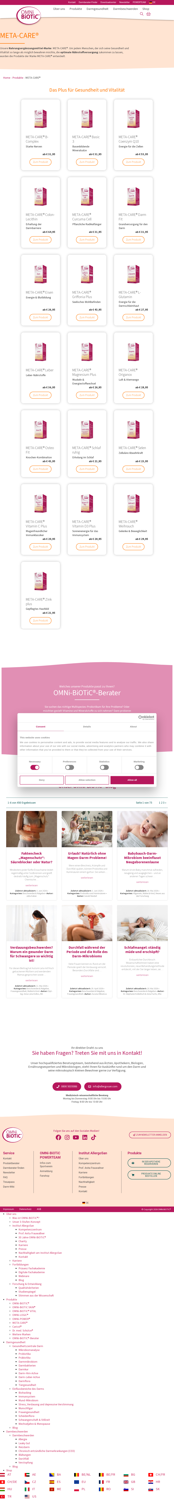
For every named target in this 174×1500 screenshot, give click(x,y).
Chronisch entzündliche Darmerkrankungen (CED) (47, 1451)
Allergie (23, 1439)
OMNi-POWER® (21, 1319)
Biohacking (25, 1393)
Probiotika (25, 1354)
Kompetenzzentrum (30, 1230)
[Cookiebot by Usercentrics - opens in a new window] (140, 717)
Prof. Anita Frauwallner (32, 1233)
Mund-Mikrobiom (28, 1400)
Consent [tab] (40, 726)
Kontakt (72, 2)
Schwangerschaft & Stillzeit (34, 1420)
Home (6, 78)
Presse (22, 1249)
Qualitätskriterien (29, 1288)
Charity (23, 1241)
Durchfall (24, 1459)
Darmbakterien (27, 1366)
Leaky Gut (24, 1443)
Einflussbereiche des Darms (28, 1389)
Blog (21, 1280)
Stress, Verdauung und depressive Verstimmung (46, 1404)
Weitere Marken (21, 1334)
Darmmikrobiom (28, 1362)
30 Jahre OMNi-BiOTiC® (32, 1237)
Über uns (59, 9)
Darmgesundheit (98, 9)
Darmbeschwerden (126, 9)
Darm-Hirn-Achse (28, 1373)
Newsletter (124, 2)
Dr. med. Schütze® (22, 1331)
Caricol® (17, 1327)
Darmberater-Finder (88, 2)
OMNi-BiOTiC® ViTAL (24, 1311)
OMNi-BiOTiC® (20, 1303)
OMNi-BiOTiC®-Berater (25, 1338)
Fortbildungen (20, 1265)
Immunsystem (27, 1397)
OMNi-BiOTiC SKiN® (23, 1307)
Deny (42, 780)
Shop (145, 9)
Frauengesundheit (29, 1412)
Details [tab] (87, 726)
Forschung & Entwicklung (27, 1284)
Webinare (24, 1276)
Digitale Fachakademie (32, 1272)
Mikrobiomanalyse (29, 1350)
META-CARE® (20, 1323)
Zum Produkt (40, 162)
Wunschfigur (26, 1408)
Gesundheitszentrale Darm (27, 1346)
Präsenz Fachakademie (32, 1268)
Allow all (132, 780)
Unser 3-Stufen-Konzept (26, 1222)
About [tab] (133, 726)
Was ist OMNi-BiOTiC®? (25, 1218)
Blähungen (25, 1455)
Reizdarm (24, 1447)
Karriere (23, 1245)
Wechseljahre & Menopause (34, 1424)
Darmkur (23, 1369)
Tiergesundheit (27, 1385)
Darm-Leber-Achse (29, 1377)
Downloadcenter (108, 2)
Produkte (76, 9)
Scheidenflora (26, 1416)
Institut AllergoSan (23, 1226)
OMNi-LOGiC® (20, 1315)
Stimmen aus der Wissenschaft (36, 1296)
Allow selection (87, 780)
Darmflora (24, 1381)
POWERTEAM (139, 2)
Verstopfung (26, 1463)
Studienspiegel (27, 1292)
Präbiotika (24, 1358)
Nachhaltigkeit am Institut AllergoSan (40, 1253)
